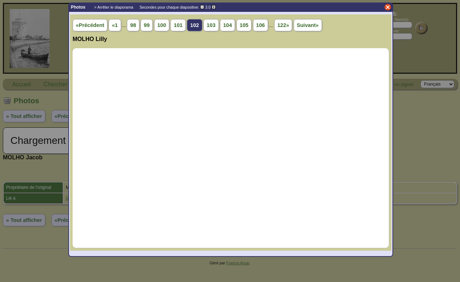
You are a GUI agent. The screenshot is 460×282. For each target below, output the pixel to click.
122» (283, 25)
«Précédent (90, 25)
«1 (115, 25)
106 (260, 25)
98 (133, 25)
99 (147, 25)
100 (161, 25)
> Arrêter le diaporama (113, 7)
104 (227, 25)
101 (178, 25)
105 (244, 25)
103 (211, 25)
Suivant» (308, 25)
